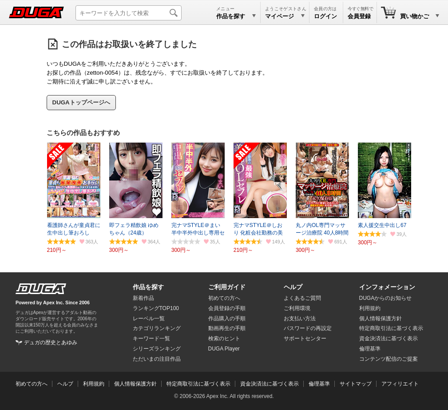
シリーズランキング (157, 349)
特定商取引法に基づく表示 (198, 384)
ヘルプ (293, 287)
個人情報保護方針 (380, 318)
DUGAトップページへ (81, 102)
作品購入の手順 (227, 318)
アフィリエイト (400, 384)
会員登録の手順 (227, 308)
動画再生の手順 (227, 328)
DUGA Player (224, 349)
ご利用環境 (297, 308)
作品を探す (148, 287)
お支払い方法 (300, 318)
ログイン (325, 16)
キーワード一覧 (151, 338)
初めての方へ (224, 298)
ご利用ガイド (227, 287)
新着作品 (143, 298)
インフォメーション (387, 287)
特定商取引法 (391, 328)
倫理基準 (370, 349)
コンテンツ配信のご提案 (388, 359)
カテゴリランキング (157, 328)
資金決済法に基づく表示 (269, 384)
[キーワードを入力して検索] (128, 12)
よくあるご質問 (302, 298)
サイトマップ (356, 384)
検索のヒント (224, 338)
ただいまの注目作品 (157, 359)
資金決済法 (388, 338)
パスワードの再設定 (308, 328)
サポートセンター (305, 338)
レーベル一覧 (149, 318)
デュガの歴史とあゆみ (50, 342)
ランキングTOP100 (156, 308)
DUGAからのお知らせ (385, 298)
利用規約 (370, 308)
